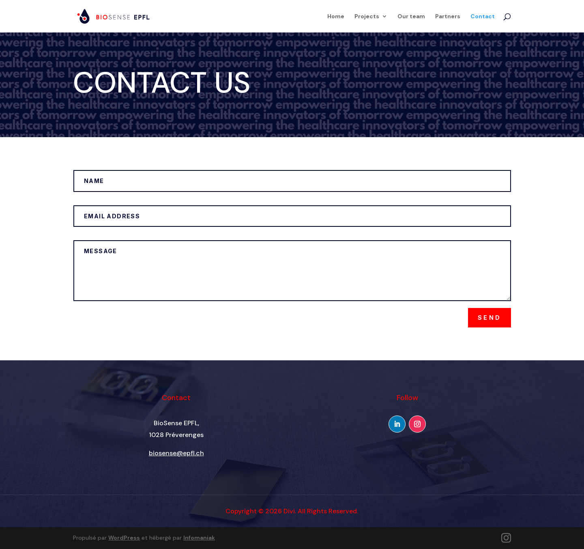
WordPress (124, 537)
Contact (482, 16)
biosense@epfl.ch (176, 453)
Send (489, 317)
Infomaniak (199, 537)
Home (335, 16)
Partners (447, 16)
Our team (411, 16)
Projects (366, 16)
